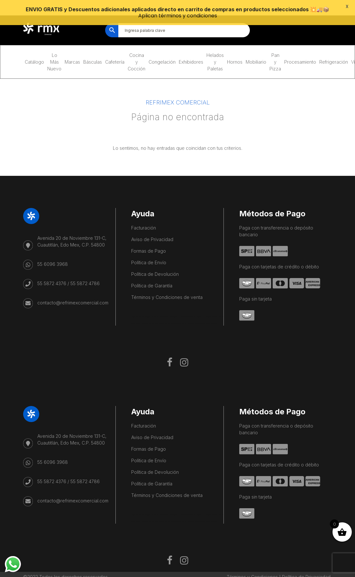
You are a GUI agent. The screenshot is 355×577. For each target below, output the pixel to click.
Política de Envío (148, 249)
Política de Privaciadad (306, 564)
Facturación (143, 215)
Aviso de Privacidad (152, 226)
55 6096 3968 (52, 251)
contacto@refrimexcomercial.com (72, 290)
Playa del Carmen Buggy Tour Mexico (145, 304)
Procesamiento (300, 49)
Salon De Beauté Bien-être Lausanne (203, 310)
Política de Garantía (151, 272)
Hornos (234, 49)
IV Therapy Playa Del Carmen (179, 310)
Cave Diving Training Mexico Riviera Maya (175, 304)
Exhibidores (191, 49)
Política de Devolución (155, 261)
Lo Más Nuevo (54, 49)
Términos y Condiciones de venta (167, 284)
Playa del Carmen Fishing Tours (156, 310)
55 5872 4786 (85, 270)
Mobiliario (256, 49)
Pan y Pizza (275, 49)
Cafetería (114, 49)
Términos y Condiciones (252, 564)
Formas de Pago (148, 238)
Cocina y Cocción (136, 49)
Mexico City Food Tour (199, 304)
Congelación (162, 49)
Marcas (72, 49)
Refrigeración (333, 49)
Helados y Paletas (215, 49)
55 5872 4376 (51, 270)
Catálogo (34, 49)
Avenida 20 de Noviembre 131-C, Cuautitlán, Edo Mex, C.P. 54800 (71, 228)
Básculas (92, 49)
